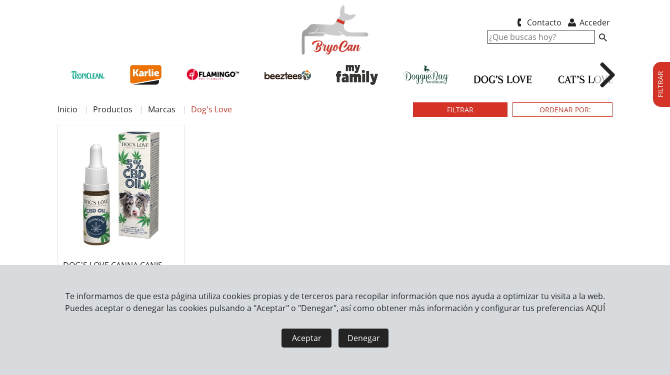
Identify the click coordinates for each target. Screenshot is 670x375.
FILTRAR (460, 109)
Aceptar (307, 338)
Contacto (537, 22)
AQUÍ (595, 308)
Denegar (364, 338)
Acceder (588, 22)
